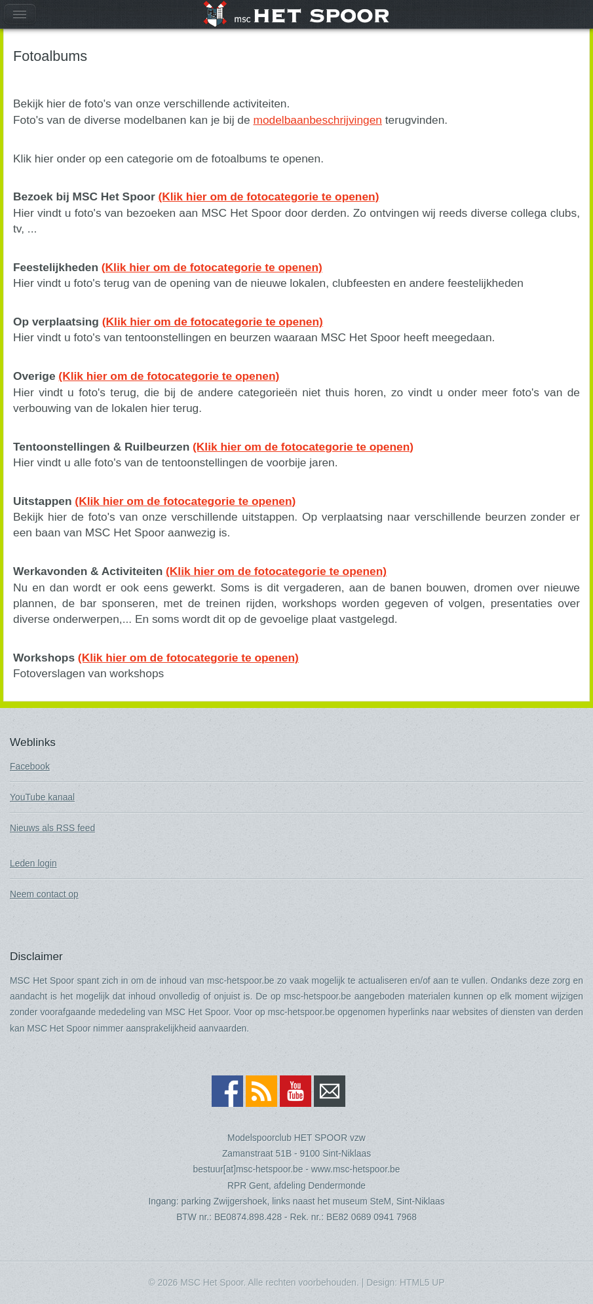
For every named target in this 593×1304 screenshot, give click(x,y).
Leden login (33, 863)
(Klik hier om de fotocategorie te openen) (268, 196)
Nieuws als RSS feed (52, 828)
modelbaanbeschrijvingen (317, 119)
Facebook (30, 766)
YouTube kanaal (42, 797)
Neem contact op (44, 894)
